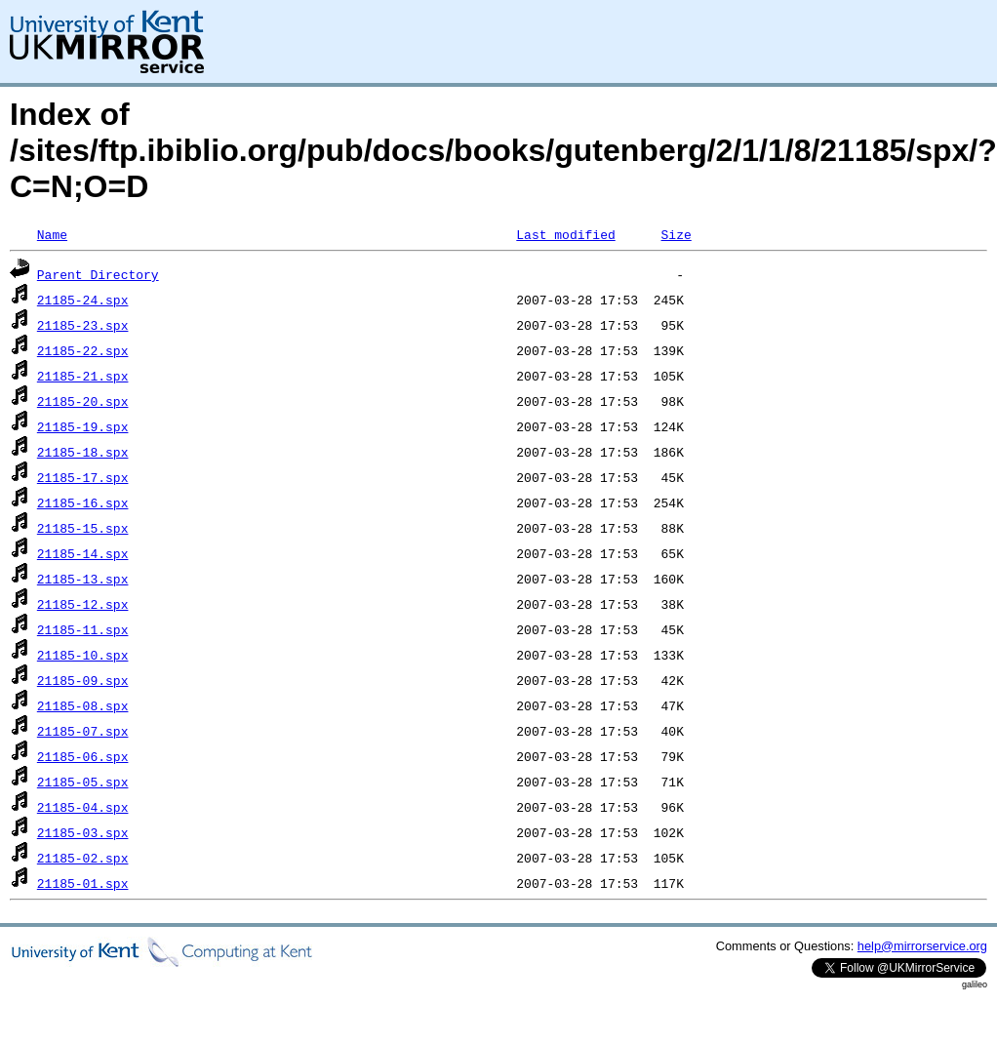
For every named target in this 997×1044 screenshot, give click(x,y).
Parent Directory (98, 274)
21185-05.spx (83, 781)
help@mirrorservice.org (922, 946)
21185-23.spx (83, 325)
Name (52, 234)
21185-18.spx (83, 452)
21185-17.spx (83, 477)
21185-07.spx (83, 731)
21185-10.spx (83, 654)
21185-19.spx (83, 426)
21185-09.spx (83, 680)
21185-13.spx (83, 578)
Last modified (565, 234)
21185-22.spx (83, 350)
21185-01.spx (83, 883)
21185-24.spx (83, 299)
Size (675, 234)
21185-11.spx (83, 629)
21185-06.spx (83, 756)
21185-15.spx (83, 528)
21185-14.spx (83, 553)
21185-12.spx (83, 604)
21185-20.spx (83, 401)
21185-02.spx (83, 857)
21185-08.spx (83, 705)
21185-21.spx (83, 375)
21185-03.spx (83, 832)
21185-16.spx (83, 502)
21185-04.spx (83, 807)
